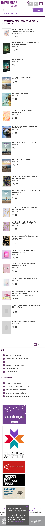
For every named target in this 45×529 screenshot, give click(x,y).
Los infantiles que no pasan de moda (17, 396)
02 (38, 344)
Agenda (8, 362)
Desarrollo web (30, 510)
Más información (18, 521)
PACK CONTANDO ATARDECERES (23, 322)
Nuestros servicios (12, 372)
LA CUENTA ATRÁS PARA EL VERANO (24, 143)
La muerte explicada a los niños (16, 390)
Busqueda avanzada (9, 13)
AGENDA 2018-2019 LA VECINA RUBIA (25, 279)
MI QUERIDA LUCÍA (18, 59)
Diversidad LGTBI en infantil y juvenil (17, 386)
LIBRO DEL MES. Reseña (13, 355)
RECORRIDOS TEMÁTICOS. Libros (17, 358)
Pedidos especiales (12, 368)
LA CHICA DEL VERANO (20, 94)
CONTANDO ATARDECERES (21, 77)
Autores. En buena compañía (15, 365)
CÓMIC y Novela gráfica (13, 383)
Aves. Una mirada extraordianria (16, 393)
